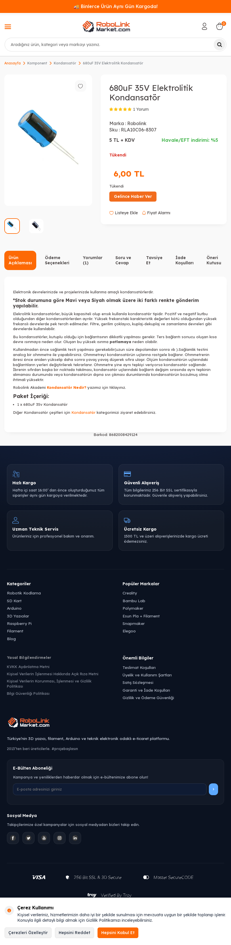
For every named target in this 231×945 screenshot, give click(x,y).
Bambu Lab (134, 600)
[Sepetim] (219, 26)
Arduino (14, 608)
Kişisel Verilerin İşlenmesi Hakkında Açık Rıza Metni (52, 674)
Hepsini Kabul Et (118, 932)
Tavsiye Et (154, 260)
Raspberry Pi (19, 623)
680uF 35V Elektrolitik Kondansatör (113, 63)
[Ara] (219, 44)
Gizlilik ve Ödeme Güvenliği (148, 697)
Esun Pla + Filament (141, 615)
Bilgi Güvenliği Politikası (28, 693)
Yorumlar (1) (92, 260)
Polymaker (133, 608)
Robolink (136, 123)
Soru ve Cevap (123, 260)
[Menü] (8, 27)
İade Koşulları (184, 260)
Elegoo (129, 630)
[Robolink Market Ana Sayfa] (115, 723)
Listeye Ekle (123, 212)
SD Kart (14, 600)
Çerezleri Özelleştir (28, 932)
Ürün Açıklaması (20, 260)
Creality (130, 592)
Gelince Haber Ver (133, 196)
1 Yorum (141, 109)
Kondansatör (65, 63)
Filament (15, 630)
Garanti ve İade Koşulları (146, 690)
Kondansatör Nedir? (66, 387)
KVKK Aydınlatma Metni (28, 666)
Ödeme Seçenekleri (57, 260)
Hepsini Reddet (74, 932)
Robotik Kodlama (24, 592)
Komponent (37, 63)
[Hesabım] (204, 26)
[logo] (106, 26)
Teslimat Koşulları (139, 667)
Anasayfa (12, 63)
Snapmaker (134, 623)
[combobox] (115, 44)
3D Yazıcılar (18, 615)
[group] (48, 140)
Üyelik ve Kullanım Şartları (147, 674)
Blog (11, 638)
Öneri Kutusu (214, 260)
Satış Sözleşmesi (138, 682)
